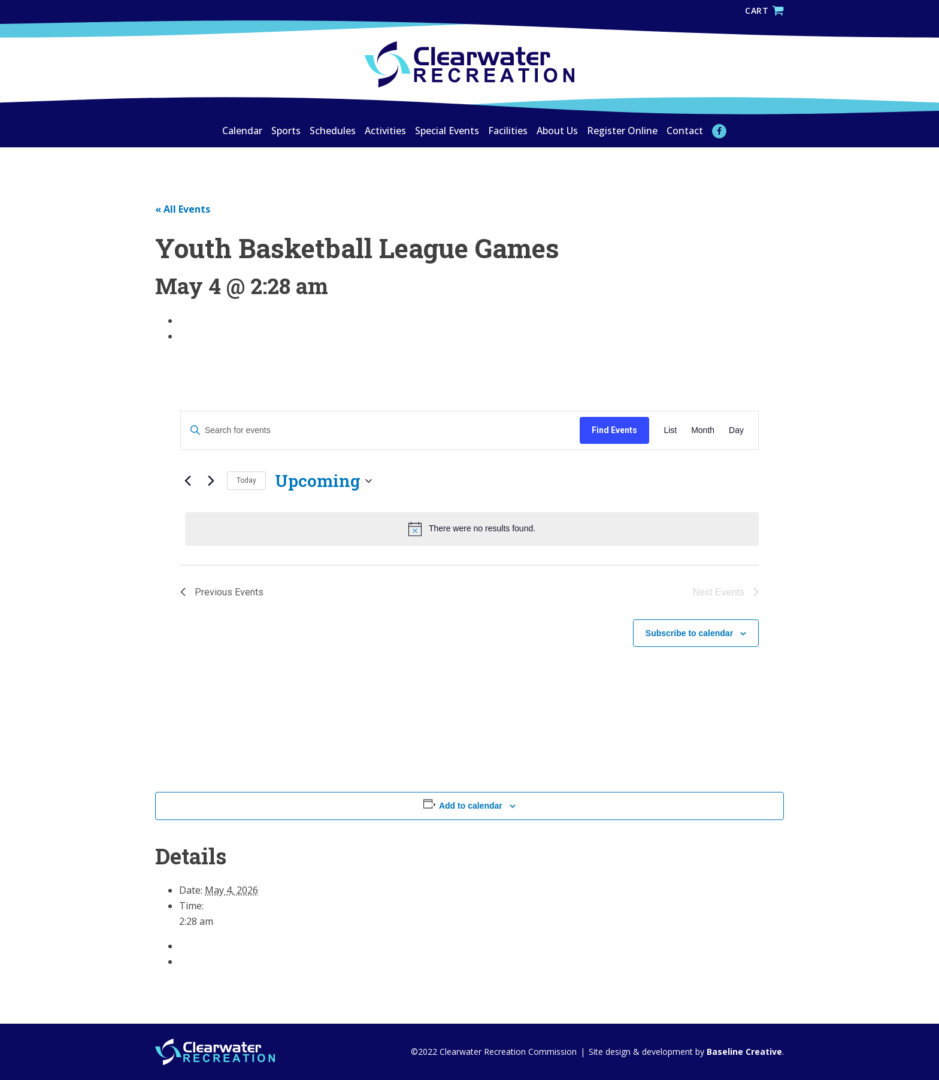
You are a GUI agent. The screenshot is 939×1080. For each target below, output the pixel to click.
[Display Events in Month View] (702, 430)
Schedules (333, 130)
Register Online (622, 130)
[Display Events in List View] (670, 430)
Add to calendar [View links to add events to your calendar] (470, 805)
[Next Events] (211, 481)
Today (246, 480)
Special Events (447, 130)
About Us (557, 130)
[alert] (472, 529)
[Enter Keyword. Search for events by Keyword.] (380, 430)
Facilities (508, 130)
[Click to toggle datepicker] (323, 481)
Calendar (242, 130)
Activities (385, 130)
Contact (685, 130)
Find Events (614, 430)
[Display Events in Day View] (736, 430)
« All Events (182, 209)
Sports (286, 130)
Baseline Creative (743, 1051)
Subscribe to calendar (689, 633)
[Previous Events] (187, 481)
